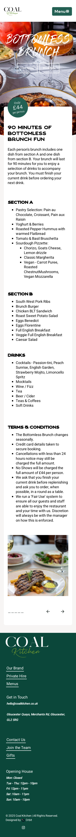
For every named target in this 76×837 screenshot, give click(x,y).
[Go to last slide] (48, 611)
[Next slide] (62, 611)
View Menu (27, 68)
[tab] (9, 612)
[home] (12, 11)
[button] (62, 11)
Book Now (49, 68)
